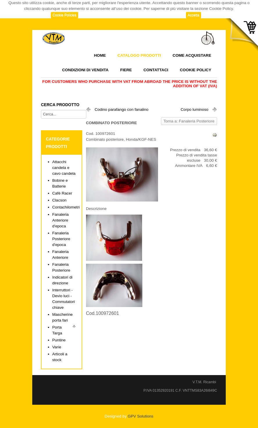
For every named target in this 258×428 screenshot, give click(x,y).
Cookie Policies (64, 15)
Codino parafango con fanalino (121, 109)
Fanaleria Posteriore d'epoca (61, 239)
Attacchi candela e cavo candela (64, 168)
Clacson (59, 200)
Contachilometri (66, 207)
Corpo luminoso (194, 109)
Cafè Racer (62, 193)
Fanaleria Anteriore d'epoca (60, 220)
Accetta (193, 15)
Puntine (59, 340)
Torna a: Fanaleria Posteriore (189, 121)
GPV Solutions (140, 416)
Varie (56, 347)
